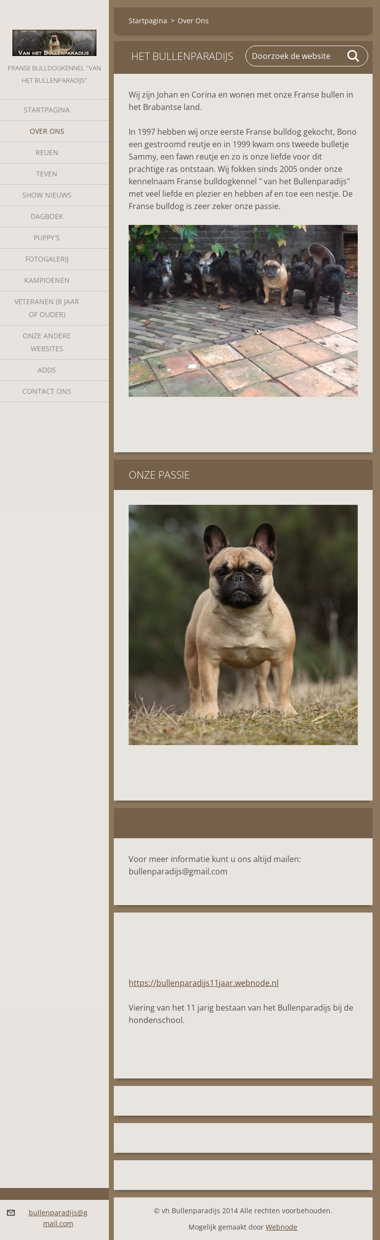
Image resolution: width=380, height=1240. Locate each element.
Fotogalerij (47, 259)
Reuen (47, 152)
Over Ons (47, 131)
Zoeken (353, 56)
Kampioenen (47, 280)
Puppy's (47, 237)
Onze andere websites (47, 342)
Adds (47, 370)
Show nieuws (47, 195)
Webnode (281, 1227)
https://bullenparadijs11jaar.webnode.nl (204, 982)
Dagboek (47, 216)
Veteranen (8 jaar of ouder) (46, 308)
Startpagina (47, 109)
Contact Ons (46, 391)
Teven (46, 173)
